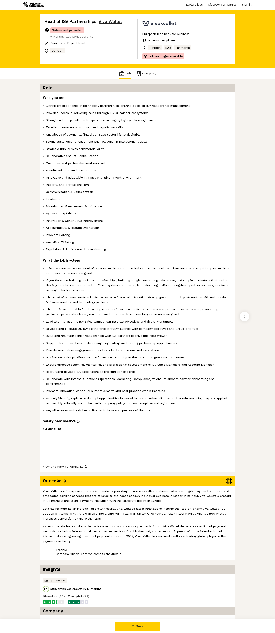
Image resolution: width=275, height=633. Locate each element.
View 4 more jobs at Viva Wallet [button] (94, 603)
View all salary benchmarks (63, 589)
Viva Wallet (110, 21)
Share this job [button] (55, 603)
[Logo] (33, 4)
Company (146, 73)
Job (125, 73)
